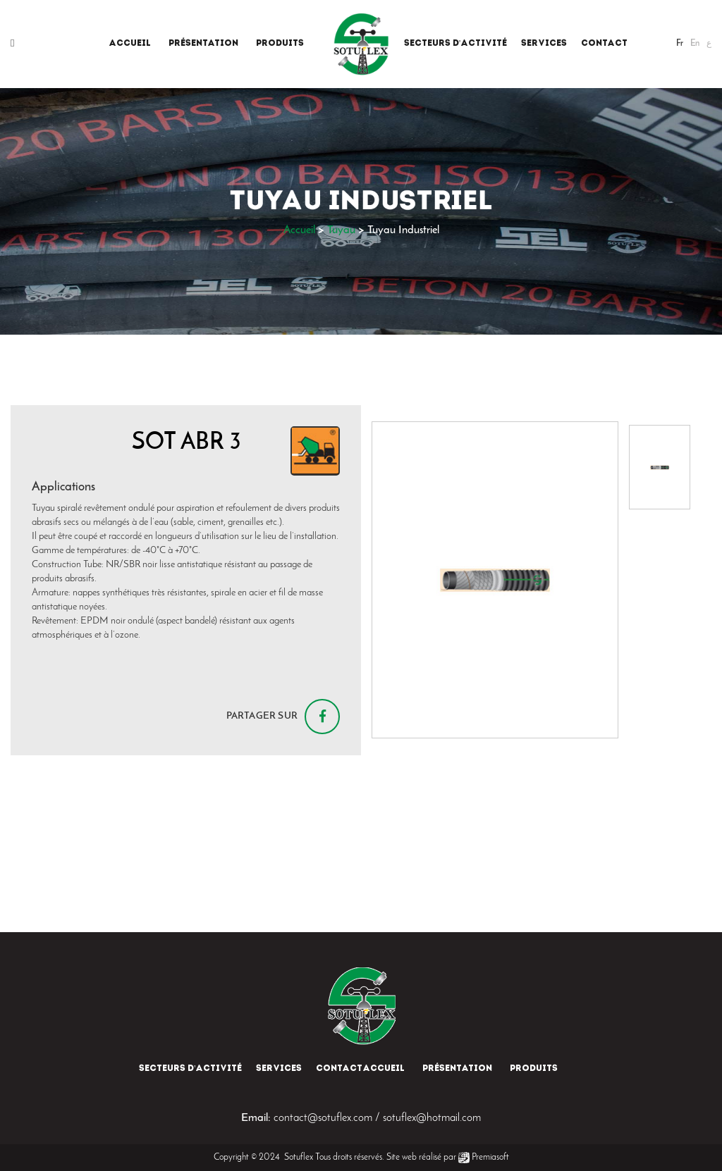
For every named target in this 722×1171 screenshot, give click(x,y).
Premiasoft (490, 1157)
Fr (679, 43)
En (694, 43)
